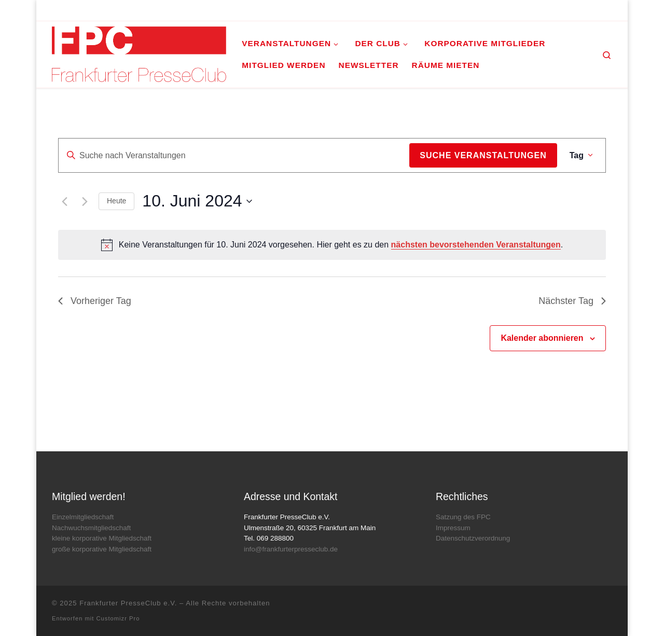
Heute (116, 201)
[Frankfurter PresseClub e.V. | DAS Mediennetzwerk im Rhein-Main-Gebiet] (139, 52)
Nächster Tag (572, 301)
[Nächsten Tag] (84, 201)
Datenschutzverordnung (473, 538)
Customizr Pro (118, 618)
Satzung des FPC (463, 517)
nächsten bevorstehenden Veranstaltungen (476, 244)
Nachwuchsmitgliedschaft (91, 528)
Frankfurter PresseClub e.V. (128, 603)
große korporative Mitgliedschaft (101, 549)
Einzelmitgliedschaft (83, 517)
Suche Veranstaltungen (483, 155)
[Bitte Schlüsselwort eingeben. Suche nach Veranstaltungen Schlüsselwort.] (234, 156)
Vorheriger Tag (94, 301)
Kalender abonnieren (542, 338)
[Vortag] (64, 201)
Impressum (453, 528)
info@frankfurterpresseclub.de (291, 549)
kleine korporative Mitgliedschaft (101, 538)
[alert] (332, 245)
